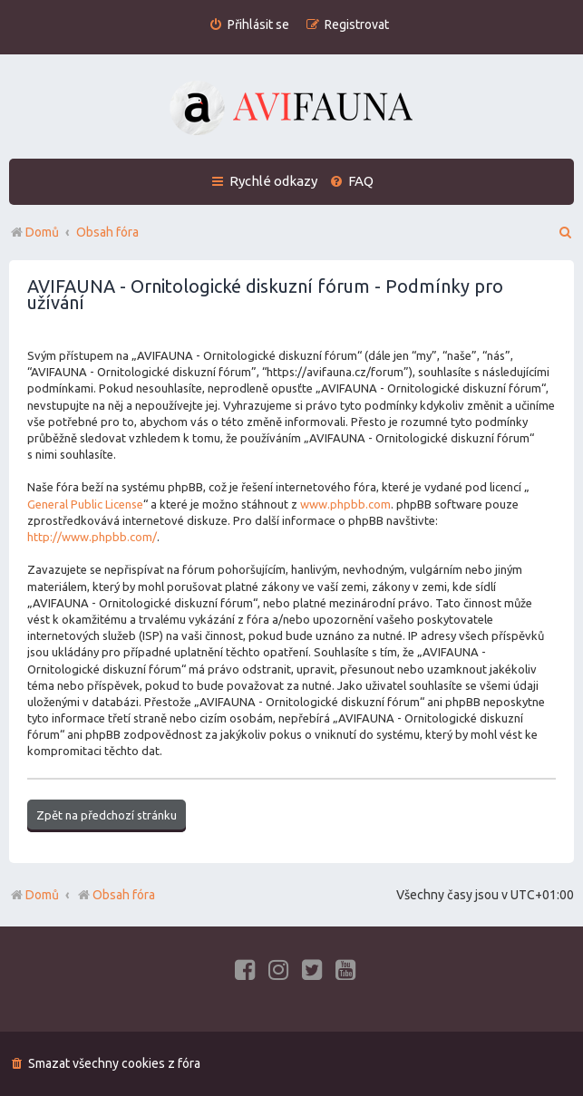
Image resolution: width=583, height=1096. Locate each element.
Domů (42, 894)
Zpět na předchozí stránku (106, 815)
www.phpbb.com (345, 504)
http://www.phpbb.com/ (92, 536)
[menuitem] (249, 25)
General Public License (85, 504)
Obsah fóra (115, 894)
